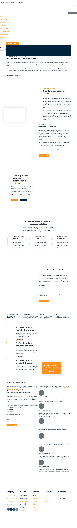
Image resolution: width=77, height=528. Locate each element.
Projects (1, 37)
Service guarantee (4, 36)
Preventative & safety (4, 28)
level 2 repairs (65, 386)
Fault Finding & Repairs (5, 27)
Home (1, 16)
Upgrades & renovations (5, 22)
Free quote (23, 200)
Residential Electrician (4, 24)
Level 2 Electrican (3, 19)
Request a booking (44, 155)
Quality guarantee (4, 34)
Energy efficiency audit (4, 30)
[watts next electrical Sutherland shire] (38, 481)
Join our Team (3, 40)
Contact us (14, 200)
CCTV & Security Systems (5, 31)
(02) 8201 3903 (49, 371)
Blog (1, 39)
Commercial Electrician (4, 21)
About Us (2, 33)
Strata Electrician (3, 25)
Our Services (2, 18)
